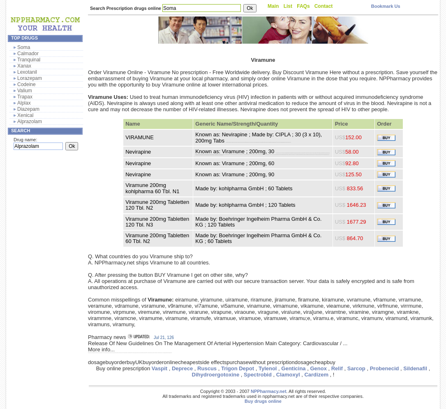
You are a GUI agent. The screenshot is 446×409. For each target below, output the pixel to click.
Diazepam (28, 109)
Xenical (25, 115)
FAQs (303, 6)
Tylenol (268, 368)
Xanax (24, 66)
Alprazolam (29, 121)
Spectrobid (258, 375)
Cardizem (316, 375)
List (288, 6)
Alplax (24, 103)
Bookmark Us (385, 6)
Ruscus (207, 368)
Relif (337, 368)
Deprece (182, 368)
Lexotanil (27, 72)
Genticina (293, 368)
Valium (24, 90)
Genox (318, 368)
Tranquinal (28, 60)
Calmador (28, 53)
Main (273, 6)
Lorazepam (29, 78)
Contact (323, 6)
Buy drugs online (263, 401)
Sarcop (356, 368)
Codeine (26, 84)
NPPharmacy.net (269, 391)
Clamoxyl (288, 375)
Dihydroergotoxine (216, 375)
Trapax (24, 97)
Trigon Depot (237, 368)
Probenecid (384, 368)
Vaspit (159, 368)
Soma (23, 47)
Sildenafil (415, 368)
